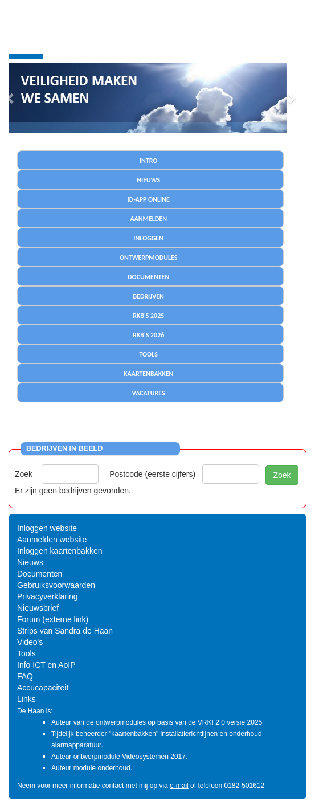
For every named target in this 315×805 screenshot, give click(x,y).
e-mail (179, 786)
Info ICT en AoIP (46, 664)
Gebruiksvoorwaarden (56, 585)
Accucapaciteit (42, 687)
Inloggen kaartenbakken (59, 550)
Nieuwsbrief (38, 607)
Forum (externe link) (52, 619)
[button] (291, 98)
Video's (30, 642)
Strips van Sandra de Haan (65, 630)
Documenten (39, 573)
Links (26, 699)
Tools (26, 653)
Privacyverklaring (47, 596)
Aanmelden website (52, 539)
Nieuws (30, 562)
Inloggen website (47, 528)
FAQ (25, 676)
